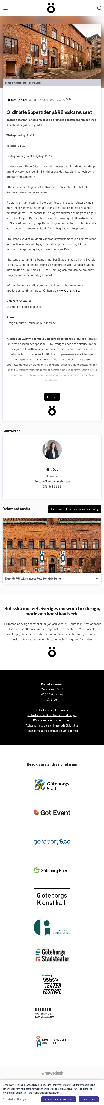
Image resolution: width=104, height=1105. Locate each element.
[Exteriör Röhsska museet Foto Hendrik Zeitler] (52, 545)
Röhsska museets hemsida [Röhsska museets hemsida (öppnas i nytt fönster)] (52, 710)
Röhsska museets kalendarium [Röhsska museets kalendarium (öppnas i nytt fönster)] (52, 720)
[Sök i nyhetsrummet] (99, 8)
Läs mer (52, 397)
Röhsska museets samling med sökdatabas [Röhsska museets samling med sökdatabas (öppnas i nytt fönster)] (52, 725)
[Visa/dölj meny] (5, 8)
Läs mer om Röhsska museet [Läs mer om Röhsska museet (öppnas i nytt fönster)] (24, 307)
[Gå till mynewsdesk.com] (52, 1073)
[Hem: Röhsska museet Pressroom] (51, 8)
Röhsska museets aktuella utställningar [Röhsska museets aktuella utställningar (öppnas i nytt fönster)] (52, 715)
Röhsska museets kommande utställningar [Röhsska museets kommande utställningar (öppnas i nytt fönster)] (52, 730)
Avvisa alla (88, 1100)
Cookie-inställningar (15, 1100)
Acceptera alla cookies (58, 1100)
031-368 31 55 (52, 486)
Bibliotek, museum (28, 323)
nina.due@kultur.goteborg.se (52, 481)
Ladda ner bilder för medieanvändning (75, 509)
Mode (52, 323)
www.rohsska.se (69, 290)
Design (10, 323)
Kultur (44, 323)
